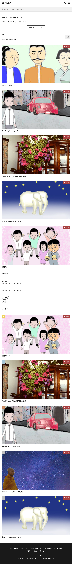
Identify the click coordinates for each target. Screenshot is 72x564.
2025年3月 (5, 301)
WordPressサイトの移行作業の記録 (14, 176)
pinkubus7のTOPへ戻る (36, 27)
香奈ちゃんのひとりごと (36, 551)
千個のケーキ (6, 267)
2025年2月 (5, 302)
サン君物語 (14, 548)
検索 (3, 34)
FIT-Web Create (32, 558)
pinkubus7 (6, 3)
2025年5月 (5, 298)
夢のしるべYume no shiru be (11, 221)
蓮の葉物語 (58, 548)
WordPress (50, 558)
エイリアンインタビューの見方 (32, 548)
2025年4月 (5, 300)
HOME (6, 9)
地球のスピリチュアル (9, 85)
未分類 (67, 46)
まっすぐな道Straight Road (11, 131)
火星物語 (48, 548)
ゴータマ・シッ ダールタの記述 (12, 492)
